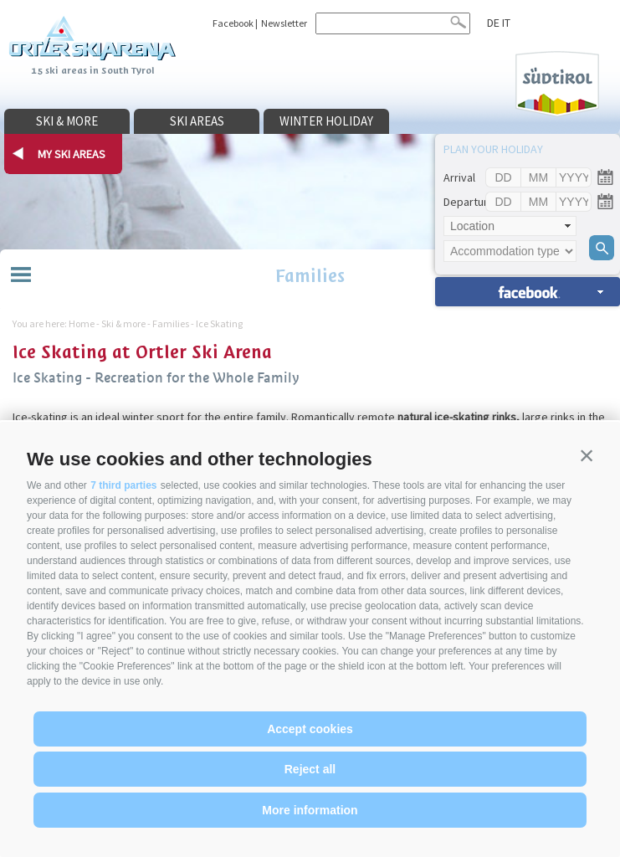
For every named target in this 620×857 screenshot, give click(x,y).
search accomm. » (527, 291)
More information (309, 810)
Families (310, 276)
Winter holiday (326, 121)
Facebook (233, 23)
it (506, 22)
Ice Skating (219, 323)
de (493, 22)
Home (82, 323)
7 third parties (123, 485)
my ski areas (71, 154)
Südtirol (557, 84)
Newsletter (284, 23)
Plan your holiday (493, 149)
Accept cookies (310, 729)
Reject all (310, 769)
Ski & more (67, 121)
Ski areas (197, 121)
